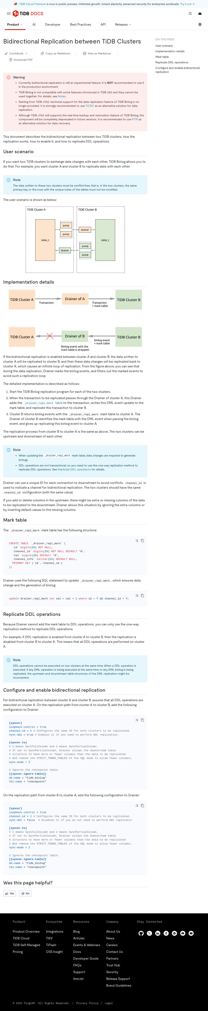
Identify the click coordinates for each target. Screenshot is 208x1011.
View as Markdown (97, 53)
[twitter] (149, 912)
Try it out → (187, 4)
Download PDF (21, 59)
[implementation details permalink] (57, 282)
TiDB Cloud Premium (32, 4)
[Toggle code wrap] (137, 540)
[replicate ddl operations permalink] (63, 603)
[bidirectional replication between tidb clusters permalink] (144, 41)
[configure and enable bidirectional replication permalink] (108, 679)
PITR (135, 119)
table (43, 403)
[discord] (183, 912)
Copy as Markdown (55, 53)
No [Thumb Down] (25, 871)
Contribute (16, 53)
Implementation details (170, 51)
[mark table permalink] (30, 520)
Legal (87, 981)
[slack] (174, 912)
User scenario (164, 45)
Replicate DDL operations (74, 469)
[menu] (9, 13)
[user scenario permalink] (37, 151)
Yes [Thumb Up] (9, 871)
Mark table (162, 56)
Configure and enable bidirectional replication (177, 69)
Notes (62, 96)
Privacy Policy (70, 981)
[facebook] (166, 912)
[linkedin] (158, 912)
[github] (141, 912)
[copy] (142, 540)
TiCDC (90, 105)
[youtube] (191, 912)
